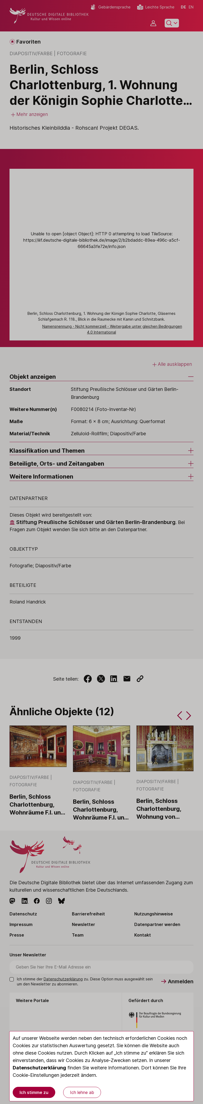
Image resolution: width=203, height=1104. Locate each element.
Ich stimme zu (34, 1092)
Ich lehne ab (82, 1092)
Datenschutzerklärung (39, 1067)
